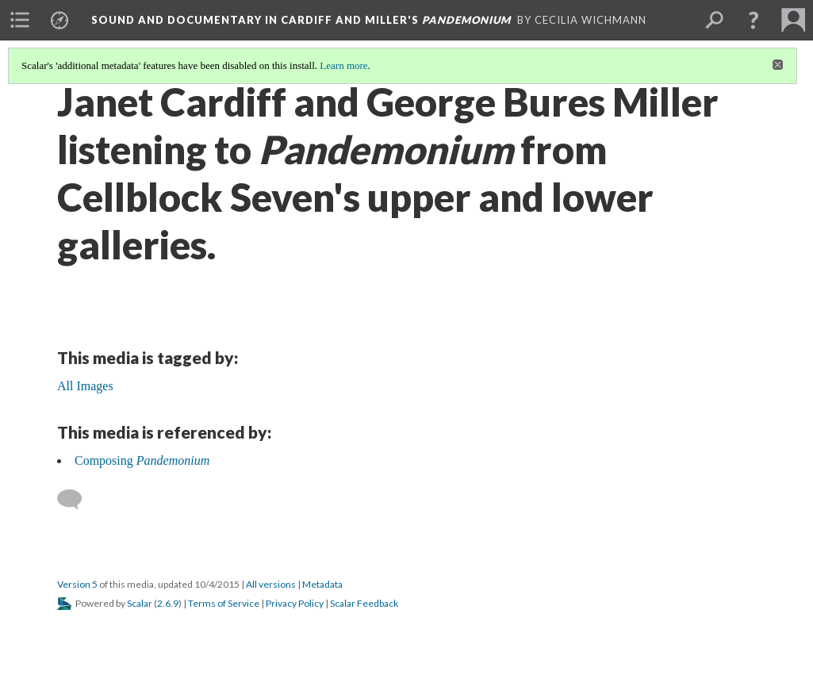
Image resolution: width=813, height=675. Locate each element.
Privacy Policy (295, 603)
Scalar (139, 603)
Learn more (343, 65)
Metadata (322, 584)
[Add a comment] (76, 499)
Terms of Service (223, 603)
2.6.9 (167, 603)
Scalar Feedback (364, 603)
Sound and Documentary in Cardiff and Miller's (301, 19)
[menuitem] (20, 20)
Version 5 (77, 584)
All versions (271, 584)
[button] (753, 20)
